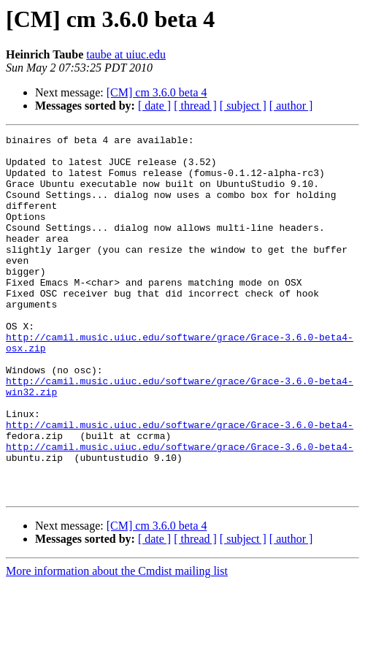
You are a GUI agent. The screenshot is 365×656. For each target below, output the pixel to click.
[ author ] (291, 105)
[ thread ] (195, 105)
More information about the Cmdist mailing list (117, 643)
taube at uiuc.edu (126, 54)
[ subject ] (243, 105)
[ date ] (154, 105)
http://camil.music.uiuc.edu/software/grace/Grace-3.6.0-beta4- (179, 483)
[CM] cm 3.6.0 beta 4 (157, 92)
